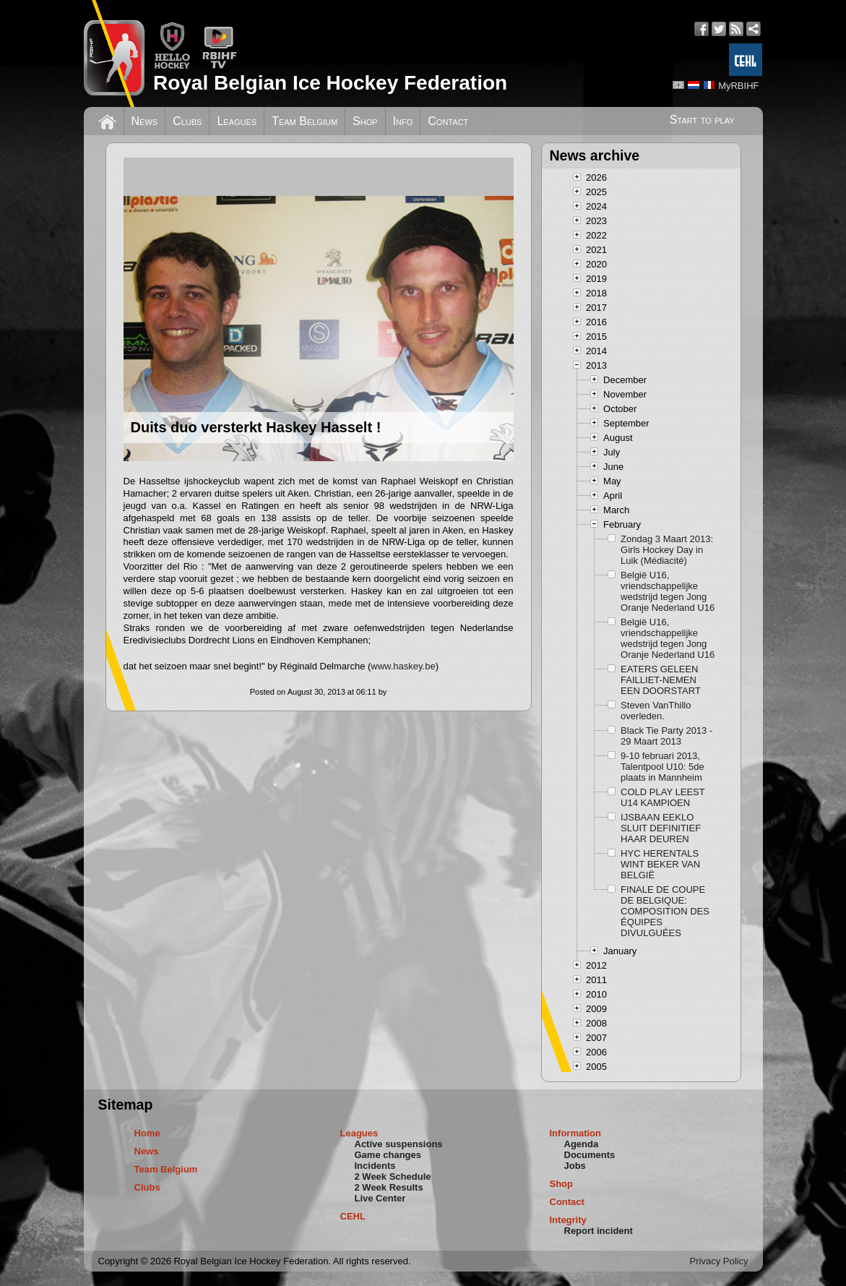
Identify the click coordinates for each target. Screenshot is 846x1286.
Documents (590, 1154)
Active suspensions (399, 1144)
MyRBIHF (738, 85)
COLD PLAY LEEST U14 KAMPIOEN (662, 797)
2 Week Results (389, 1187)
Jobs (575, 1165)
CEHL (353, 1216)
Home (147, 1133)
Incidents (375, 1165)
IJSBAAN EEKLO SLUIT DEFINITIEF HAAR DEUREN (661, 828)
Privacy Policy (719, 1261)
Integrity (568, 1219)
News (144, 121)
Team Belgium (304, 121)
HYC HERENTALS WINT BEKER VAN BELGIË (660, 864)
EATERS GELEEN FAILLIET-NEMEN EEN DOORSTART (661, 680)
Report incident (598, 1230)
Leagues (236, 121)
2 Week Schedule (393, 1176)
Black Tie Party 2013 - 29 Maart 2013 (666, 736)
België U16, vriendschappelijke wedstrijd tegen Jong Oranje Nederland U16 (668, 591)
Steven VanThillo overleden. (656, 710)
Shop (365, 121)
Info (403, 121)
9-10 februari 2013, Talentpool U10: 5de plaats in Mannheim (662, 766)
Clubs (187, 121)
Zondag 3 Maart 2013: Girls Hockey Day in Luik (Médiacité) (667, 549)
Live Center (380, 1198)
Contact (448, 121)
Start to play (702, 119)
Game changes (388, 1154)
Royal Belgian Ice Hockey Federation (330, 83)
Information (576, 1133)
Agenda (581, 1144)
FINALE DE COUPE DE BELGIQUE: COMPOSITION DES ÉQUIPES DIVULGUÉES (665, 911)
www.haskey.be (403, 666)
